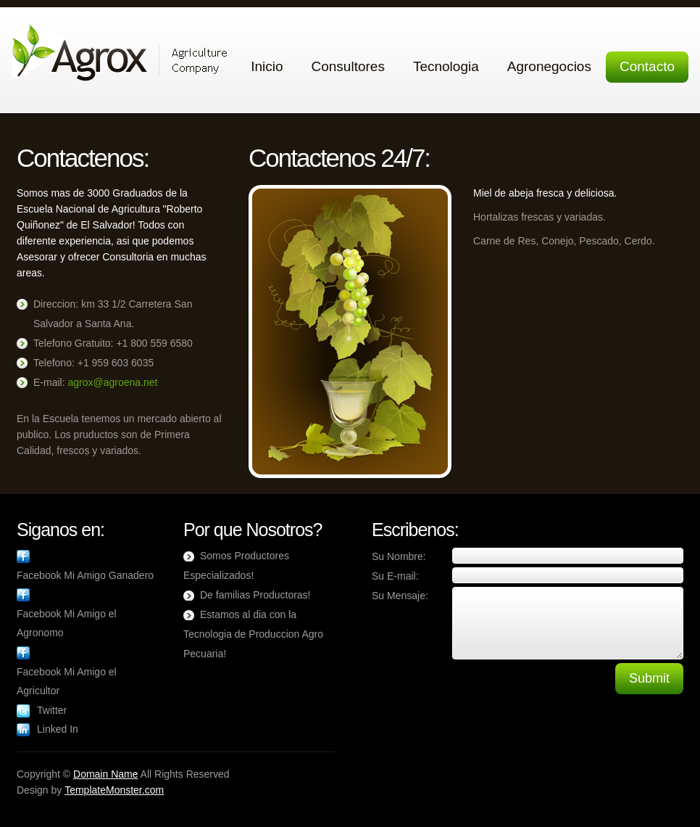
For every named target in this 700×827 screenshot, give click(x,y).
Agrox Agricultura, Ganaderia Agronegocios (120, 52)
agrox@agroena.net (112, 382)
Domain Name (105, 774)
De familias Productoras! (255, 595)
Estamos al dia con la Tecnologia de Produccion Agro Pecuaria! (253, 634)
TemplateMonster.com (114, 790)
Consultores (348, 66)
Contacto (647, 66)
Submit (649, 678)
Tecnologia (446, 66)
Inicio (267, 66)
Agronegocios (549, 66)
